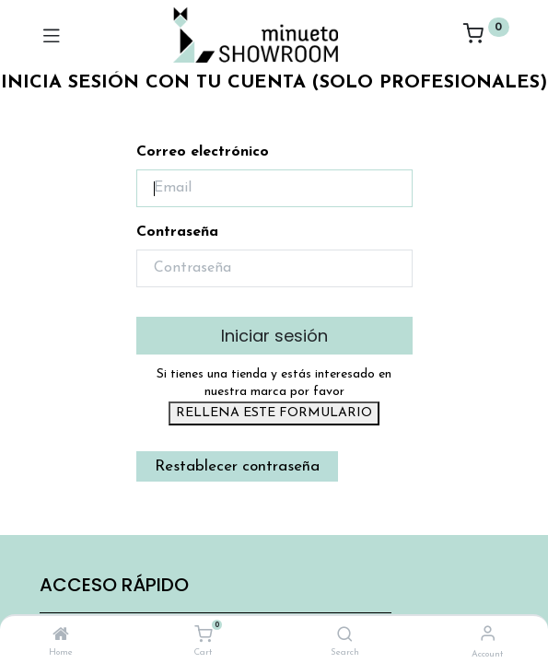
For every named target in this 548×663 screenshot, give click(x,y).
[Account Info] (487, 635)
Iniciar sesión (274, 335)
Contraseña (177, 232)
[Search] (345, 636)
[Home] (60, 636)
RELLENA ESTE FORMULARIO (274, 413)
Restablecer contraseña (237, 466)
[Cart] (203, 634)
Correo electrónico (202, 152)
